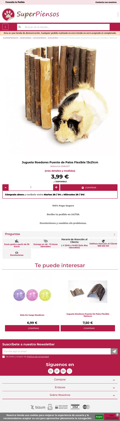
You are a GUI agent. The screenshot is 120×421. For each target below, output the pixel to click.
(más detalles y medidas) (60, 170)
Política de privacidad (38, 356)
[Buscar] (63, 27)
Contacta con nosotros (106, 2)
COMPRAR (90, 187)
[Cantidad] (31, 187)
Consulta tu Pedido (15, 2)
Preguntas (12, 234)
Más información (111, 416)
